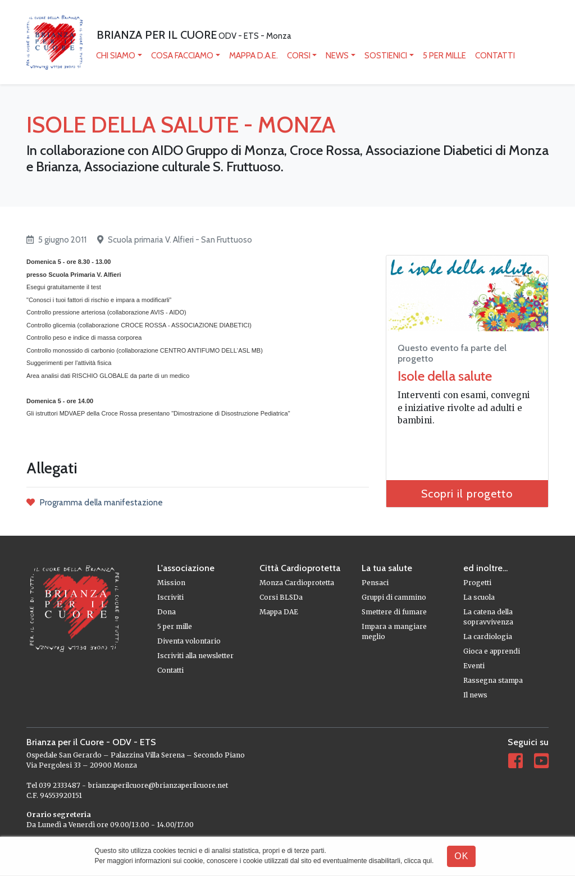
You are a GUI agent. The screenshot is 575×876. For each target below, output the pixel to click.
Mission (171, 582)
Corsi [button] (299, 56)
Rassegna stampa (493, 680)
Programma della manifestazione (94, 503)
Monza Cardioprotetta (296, 582)
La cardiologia (487, 636)
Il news (475, 695)
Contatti (495, 56)
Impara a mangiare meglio (394, 631)
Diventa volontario (189, 641)
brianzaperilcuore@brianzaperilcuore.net (158, 785)
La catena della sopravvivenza (488, 617)
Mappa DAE (278, 612)
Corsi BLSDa (281, 597)
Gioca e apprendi (491, 651)
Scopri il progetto (467, 493)
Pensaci (375, 582)
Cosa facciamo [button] (182, 56)
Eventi (474, 665)
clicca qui (418, 861)
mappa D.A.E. (253, 56)
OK (461, 856)
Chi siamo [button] (115, 56)
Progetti (477, 582)
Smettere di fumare (394, 612)
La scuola (479, 597)
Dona (166, 612)
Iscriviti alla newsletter (195, 655)
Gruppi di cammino (394, 597)
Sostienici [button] (385, 56)
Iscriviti (170, 597)
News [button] (337, 56)
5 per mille (444, 56)
